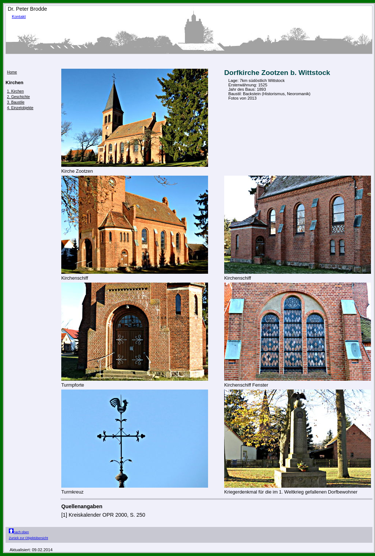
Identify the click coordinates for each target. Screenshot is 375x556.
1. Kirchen (15, 91)
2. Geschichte (18, 97)
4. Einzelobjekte (20, 108)
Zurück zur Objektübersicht (28, 538)
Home (12, 72)
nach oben (19, 532)
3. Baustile (16, 102)
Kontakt (19, 16)
